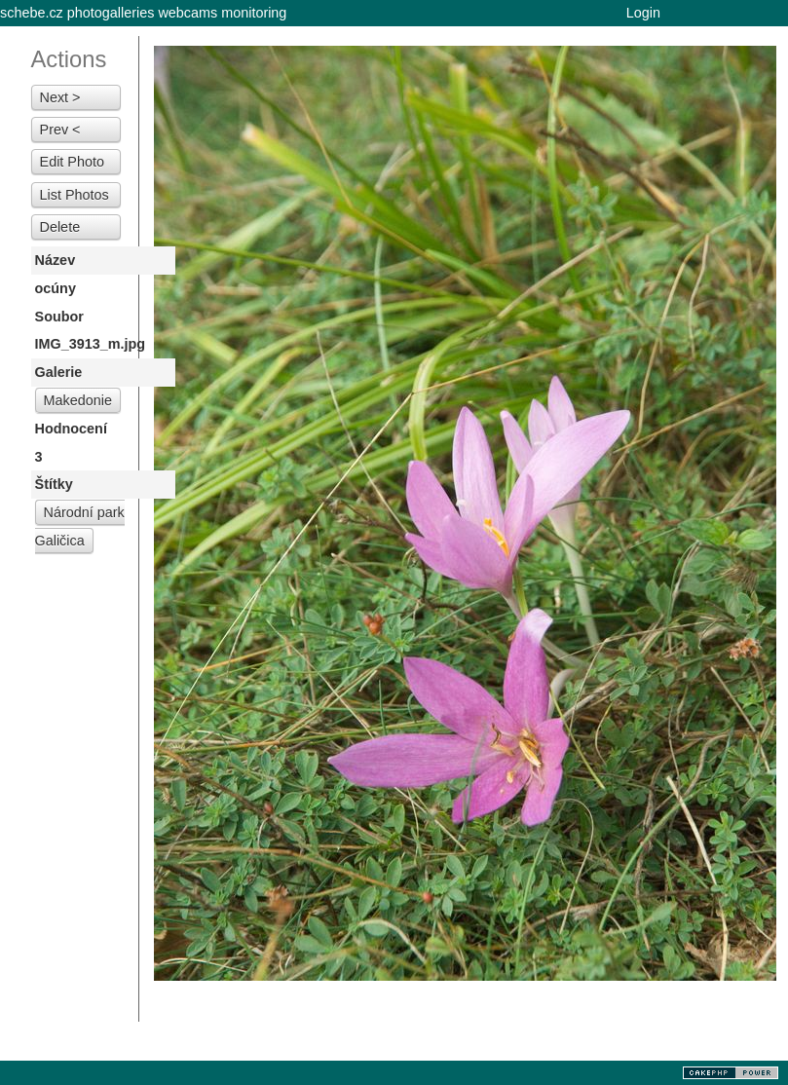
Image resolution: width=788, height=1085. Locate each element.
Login (643, 12)
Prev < (60, 129)
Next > (60, 97)
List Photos (74, 195)
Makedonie (78, 400)
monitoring (253, 12)
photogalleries (111, 12)
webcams (187, 12)
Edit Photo (72, 161)
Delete (60, 227)
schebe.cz (31, 12)
